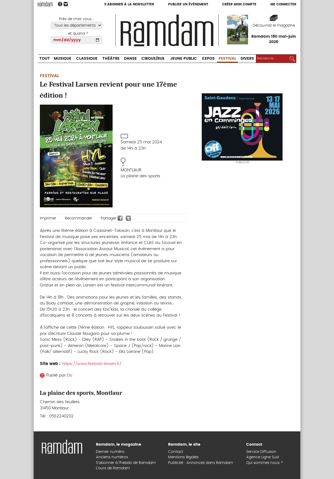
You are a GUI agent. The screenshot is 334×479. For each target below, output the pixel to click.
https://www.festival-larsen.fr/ (91, 364)
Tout (44, 59)
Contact (175, 452)
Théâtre (111, 59)
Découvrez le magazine (274, 25)
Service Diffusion (261, 452)
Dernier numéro (110, 452)
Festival (227, 59)
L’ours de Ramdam (113, 468)
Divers (247, 59)
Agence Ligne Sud (262, 457)
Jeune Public (183, 59)
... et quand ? (76, 34)
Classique (87, 59)
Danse (130, 59)
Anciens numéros (112, 457)
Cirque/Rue (153, 59)
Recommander (78, 218)
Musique (62, 59)
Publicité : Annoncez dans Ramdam (200, 463)
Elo (69, 375)
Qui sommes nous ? (264, 463)
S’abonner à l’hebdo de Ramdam (126, 463)
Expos (208, 59)
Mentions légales (183, 457)
